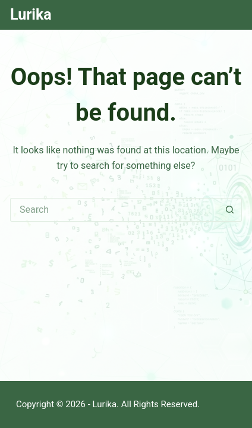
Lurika (31, 14)
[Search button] (230, 210)
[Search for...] (114, 210)
